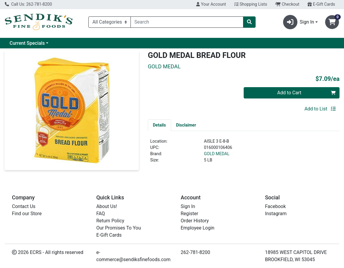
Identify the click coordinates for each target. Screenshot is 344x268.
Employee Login (197, 228)
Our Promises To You (118, 228)
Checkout (287, 4)
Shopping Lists (250, 4)
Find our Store (27, 213)
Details (159, 125)
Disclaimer (186, 125)
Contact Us (24, 206)
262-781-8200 (195, 252)
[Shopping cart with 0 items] (332, 22)
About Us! (106, 206)
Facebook (275, 206)
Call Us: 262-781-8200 (28, 4)
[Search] (186, 22)
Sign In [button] (298, 22)
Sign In (188, 206)
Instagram (276, 213)
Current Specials (27, 43)
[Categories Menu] (109, 22)
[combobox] (186, 22)
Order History (195, 221)
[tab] (159, 125)
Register (189, 213)
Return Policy (110, 221)
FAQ (100, 213)
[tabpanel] (244, 153)
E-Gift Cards (321, 4)
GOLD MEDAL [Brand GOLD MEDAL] (216, 153)
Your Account (211, 4)
